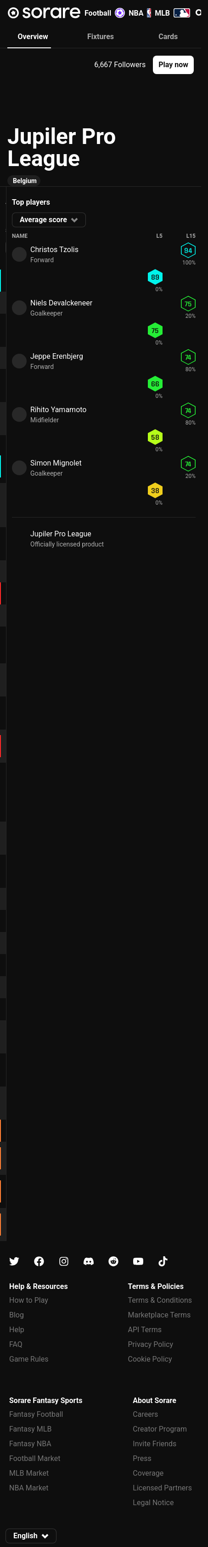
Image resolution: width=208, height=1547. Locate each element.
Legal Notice (153, 1502)
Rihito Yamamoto (58, 409)
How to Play (28, 1300)
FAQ (15, 1344)
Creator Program (160, 1429)
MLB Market (29, 1473)
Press (142, 1458)
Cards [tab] (168, 36)
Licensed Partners (162, 1488)
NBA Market (29, 1488)
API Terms (145, 1329)
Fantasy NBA (30, 1443)
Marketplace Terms (159, 1315)
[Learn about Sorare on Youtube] (138, 1261)
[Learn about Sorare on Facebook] (39, 1261)
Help (16, 1329)
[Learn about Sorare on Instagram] (64, 1261)
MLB (172, 12)
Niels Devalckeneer (61, 303)
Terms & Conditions (160, 1300)
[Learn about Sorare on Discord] (88, 1261)
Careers (145, 1414)
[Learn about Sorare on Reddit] (113, 1261)
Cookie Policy (150, 1359)
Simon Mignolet (56, 463)
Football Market (34, 1458)
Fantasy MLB (30, 1429)
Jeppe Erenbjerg (56, 356)
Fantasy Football (36, 1414)
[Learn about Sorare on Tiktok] (163, 1261)
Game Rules (28, 1359)
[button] (173, 65)
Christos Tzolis (54, 249)
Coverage (148, 1473)
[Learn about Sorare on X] (14, 1261)
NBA (140, 12)
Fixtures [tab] (100, 36)
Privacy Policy (151, 1344)
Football (104, 13)
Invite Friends (154, 1443)
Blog (16, 1315)
